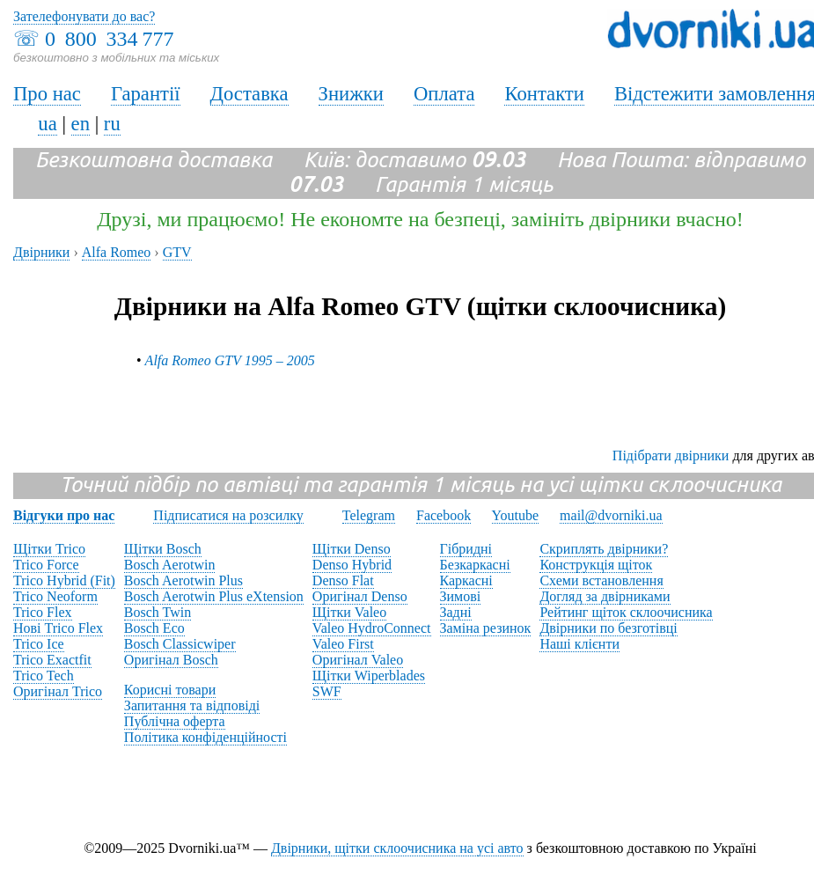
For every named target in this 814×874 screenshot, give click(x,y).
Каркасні (466, 580)
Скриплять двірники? (603, 548)
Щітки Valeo (349, 612)
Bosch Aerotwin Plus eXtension (214, 596)
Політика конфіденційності (205, 737)
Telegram (368, 515)
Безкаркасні (475, 564)
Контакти (543, 94)
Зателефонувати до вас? (84, 16)
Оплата (444, 94)
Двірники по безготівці (608, 628)
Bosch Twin (157, 612)
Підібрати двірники (671, 455)
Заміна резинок (486, 628)
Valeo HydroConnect (371, 628)
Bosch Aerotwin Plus (183, 580)
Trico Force (46, 564)
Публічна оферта (174, 721)
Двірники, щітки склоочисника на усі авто (397, 848)
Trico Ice (38, 643)
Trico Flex (42, 612)
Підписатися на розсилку (228, 515)
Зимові (460, 596)
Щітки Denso (351, 548)
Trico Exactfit (52, 659)
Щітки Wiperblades (368, 675)
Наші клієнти (579, 643)
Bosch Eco (154, 628)
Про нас (47, 94)
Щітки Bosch (163, 548)
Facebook (443, 515)
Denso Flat (343, 580)
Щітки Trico (49, 548)
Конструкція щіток (595, 564)
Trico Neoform (55, 596)
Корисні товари (170, 689)
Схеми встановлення (601, 580)
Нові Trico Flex (58, 628)
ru (112, 124)
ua (47, 124)
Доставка (249, 94)
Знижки (351, 94)
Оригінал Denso (359, 596)
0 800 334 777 (109, 38)
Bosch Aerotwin (170, 564)
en (80, 124)
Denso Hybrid (352, 564)
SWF (326, 691)
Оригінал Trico (57, 691)
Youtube (515, 515)
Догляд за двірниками (604, 596)
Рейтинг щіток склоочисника (625, 612)
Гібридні (466, 548)
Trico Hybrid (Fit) (64, 580)
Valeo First (343, 643)
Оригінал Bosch (171, 659)
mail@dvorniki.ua (611, 515)
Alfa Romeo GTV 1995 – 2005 (230, 360)
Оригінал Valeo (357, 659)
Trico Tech (43, 675)
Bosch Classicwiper (180, 643)
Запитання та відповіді (192, 705)
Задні (456, 612)
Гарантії (145, 94)
